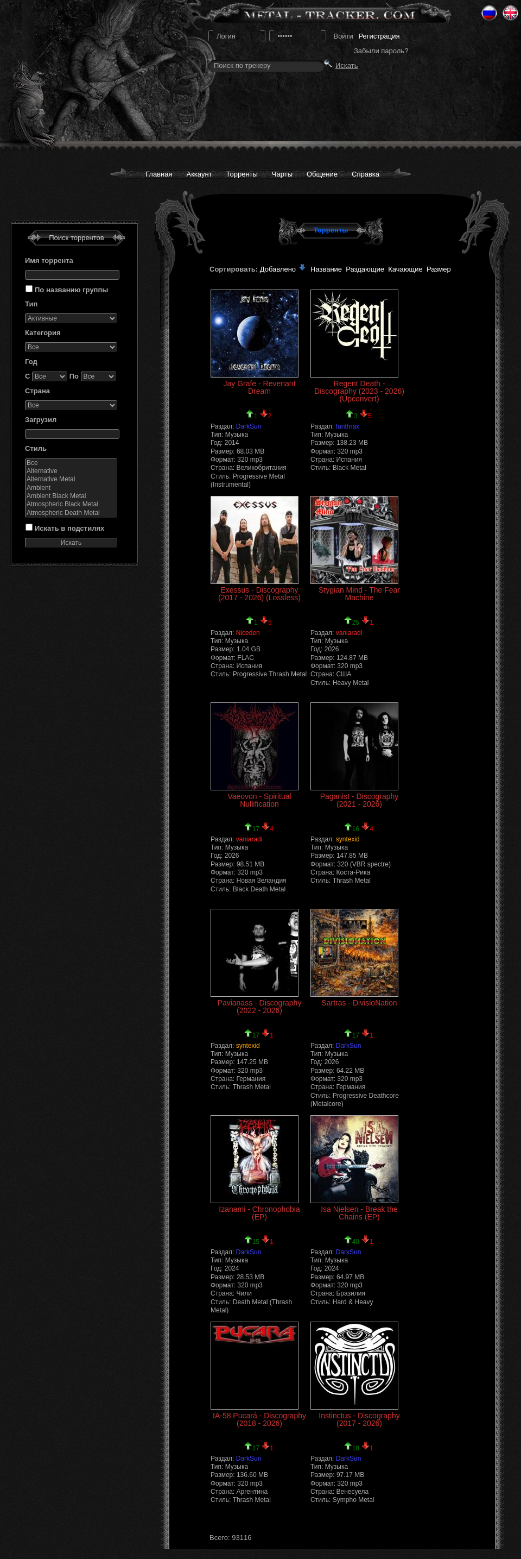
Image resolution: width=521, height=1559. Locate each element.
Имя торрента (49, 260)
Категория (43, 333)
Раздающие (365, 269)
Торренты (242, 174)
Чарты (282, 174)
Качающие (405, 269)
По (74, 376)
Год (31, 361)
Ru (489, 13)
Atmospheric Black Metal (71, 504)
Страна (37, 391)
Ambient (71, 488)
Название (326, 269)
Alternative (71, 471)
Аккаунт (199, 174)
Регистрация (378, 36)
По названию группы (71, 290)
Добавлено (283, 269)
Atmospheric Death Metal (71, 513)
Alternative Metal (71, 479)
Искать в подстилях (69, 528)
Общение (322, 174)
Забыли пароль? (381, 51)
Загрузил (40, 420)
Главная (158, 174)
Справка (365, 174)
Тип (31, 304)
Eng (510, 13)
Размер (439, 269)
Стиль (36, 448)
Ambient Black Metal (71, 496)
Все (71, 463)
